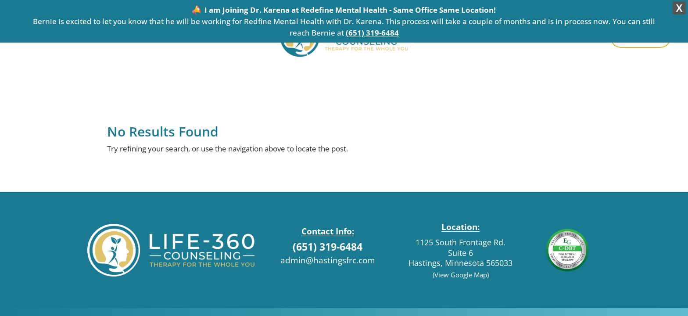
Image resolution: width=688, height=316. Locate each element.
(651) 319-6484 (372, 33)
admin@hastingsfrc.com (327, 255)
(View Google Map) (461, 270)
